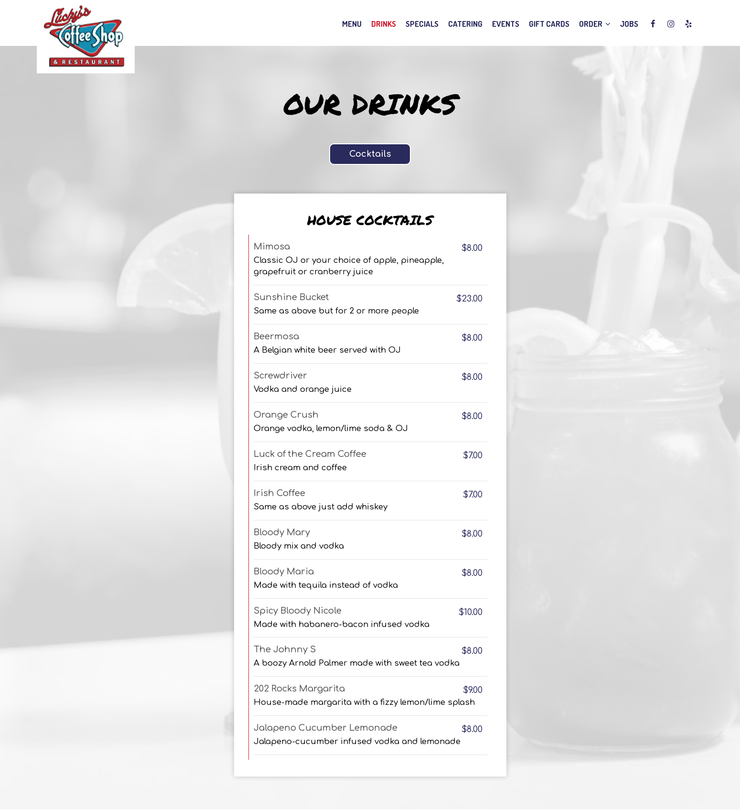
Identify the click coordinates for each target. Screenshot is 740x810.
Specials (422, 24)
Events (505, 24)
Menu (352, 24)
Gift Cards (549, 24)
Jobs (629, 24)
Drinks (383, 24)
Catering (465, 24)
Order (595, 24)
